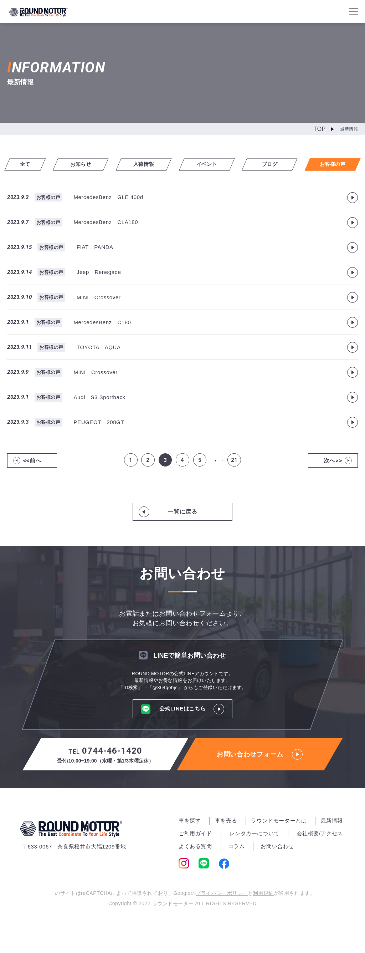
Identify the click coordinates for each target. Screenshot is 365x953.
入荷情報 (152, 164)
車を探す (190, 851)
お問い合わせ (277, 876)
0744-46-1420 (105, 785)
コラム (236, 876)
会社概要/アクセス (320, 864)
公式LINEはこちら (182, 739)
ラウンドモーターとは (279, 851)
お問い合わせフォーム (260, 784)
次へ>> (333, 490)
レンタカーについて (254, 864)
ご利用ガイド (195, 864)
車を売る (226, 851)
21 (236, 490)
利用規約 (267, 924)
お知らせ (91, 164)
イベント (212, 164)
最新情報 (332, 851)
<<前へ (32, 490)
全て (31, 164)
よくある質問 (195, 876)
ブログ (273, 164)
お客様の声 (334, 164)
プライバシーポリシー (220, 924)
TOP (320, 129)
